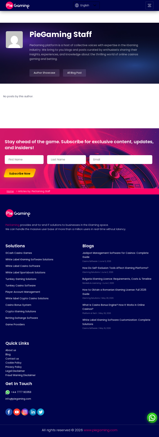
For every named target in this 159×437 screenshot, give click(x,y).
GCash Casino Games (18, 253)
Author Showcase (44, 73)
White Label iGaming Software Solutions (29, 259)
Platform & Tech (89, 313)
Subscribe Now (19, 173)
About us (10, 350)
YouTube (16, 412)
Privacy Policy (13, 367)
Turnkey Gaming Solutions (20, 279)
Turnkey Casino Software (20, 285)
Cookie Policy (13, 362)
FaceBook (9, 412)
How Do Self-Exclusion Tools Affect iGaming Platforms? (115, 268)
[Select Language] (86, 5)
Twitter (40, 412)
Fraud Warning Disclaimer (20, 375)
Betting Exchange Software (21, 318)
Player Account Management (22, 292)
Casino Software (89, 261)
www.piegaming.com (100, 430)
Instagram (24, 412)
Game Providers (15, 324)
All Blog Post (74, 73)
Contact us (12, 358)
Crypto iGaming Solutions (20, 311)
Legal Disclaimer (15, 371)
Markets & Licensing (91, 283)
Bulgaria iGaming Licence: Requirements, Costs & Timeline (116, 279)
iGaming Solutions (91, 272)
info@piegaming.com (18, 399)
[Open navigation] (149, 5)
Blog (8, 354)
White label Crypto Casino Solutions (27, 298)
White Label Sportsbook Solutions (25, 272)
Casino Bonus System (18, 305)
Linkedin (32, 412)
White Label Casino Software (22, 266)
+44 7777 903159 (18, 392)
